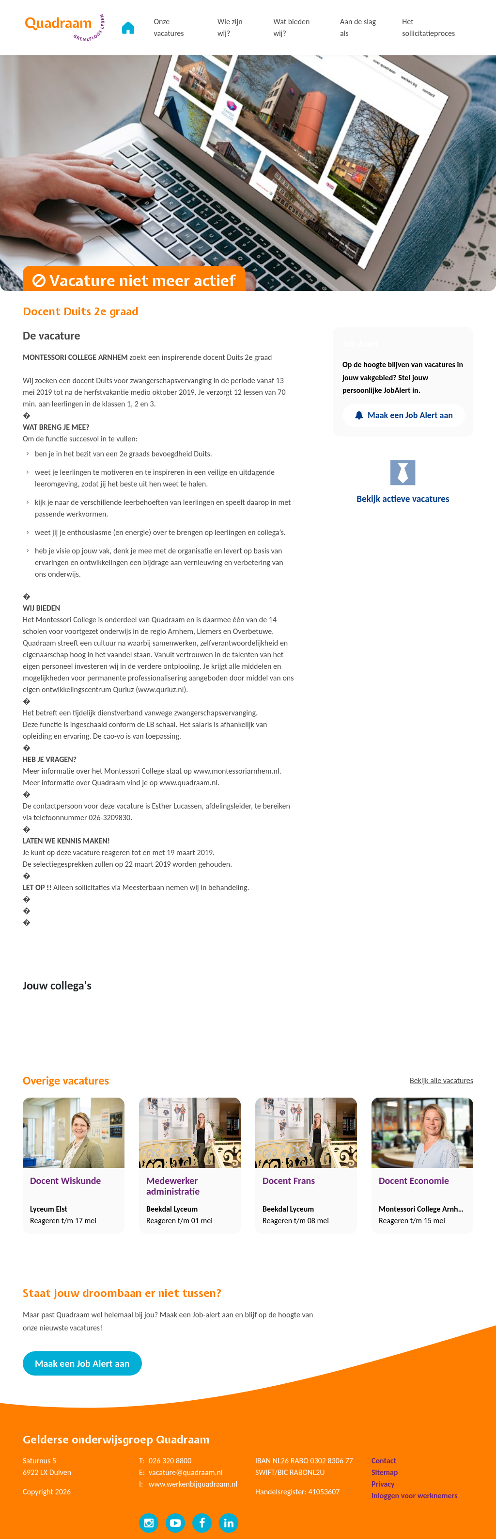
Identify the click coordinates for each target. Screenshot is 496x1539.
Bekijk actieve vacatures (403, 481)
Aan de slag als (361, 27)
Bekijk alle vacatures (441, 1080)
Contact (384, 1459)
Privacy (383, 1482)
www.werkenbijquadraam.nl (193, 1482)
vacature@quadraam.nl (186, 1470)
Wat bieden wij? (297, 27)
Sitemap (385, 1470)
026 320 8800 (170, 1459)
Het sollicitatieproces (430, 27)
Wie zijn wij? (236, 27)
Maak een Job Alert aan (404, 415)
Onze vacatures (177, 27)
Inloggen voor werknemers (415, 1494)
